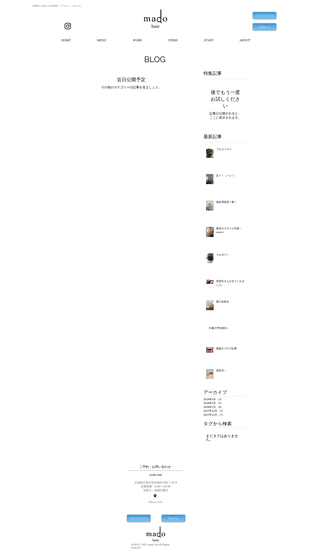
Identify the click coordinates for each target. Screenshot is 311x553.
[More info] (155, 502)
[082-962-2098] (264, 15)
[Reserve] (264, 26)
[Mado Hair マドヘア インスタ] (67, 26)
